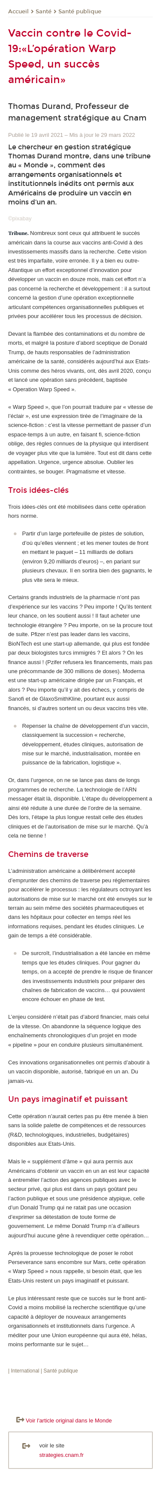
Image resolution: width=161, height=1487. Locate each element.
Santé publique (79, 11)
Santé (44, 11)
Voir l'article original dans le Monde (69, 1420)
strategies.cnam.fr (61, 1455)
